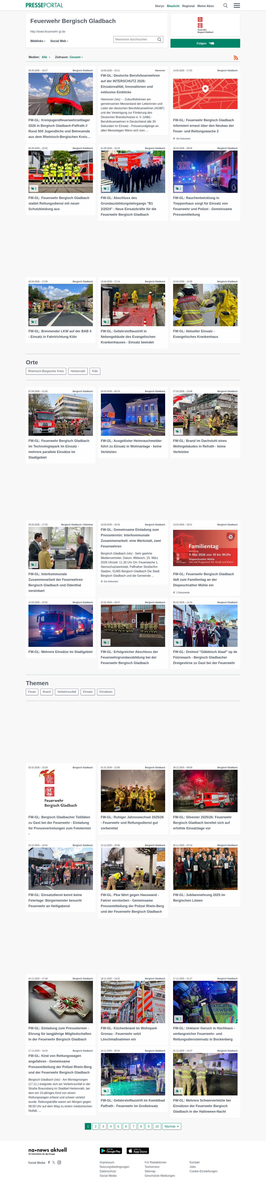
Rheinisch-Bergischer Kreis (46, 370)
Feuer (32, 690)
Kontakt (195, 1160)
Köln (95, 370)
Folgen (205, 43)
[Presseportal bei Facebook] (48, 1161)
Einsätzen (106, 690)
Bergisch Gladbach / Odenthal (77, 524)
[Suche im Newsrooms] (138, 39)
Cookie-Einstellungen (203, 1169)
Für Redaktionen (155, 1160)
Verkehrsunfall (67, 690)
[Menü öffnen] (236, 5)
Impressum (107, 1160)
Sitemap (150, 1169)
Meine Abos (205, 6)
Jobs (193, 1165)
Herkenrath (78, 370)
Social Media (108, 1174)
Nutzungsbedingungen (114, 1165)
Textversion (152, 1165)
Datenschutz (108, 1169)
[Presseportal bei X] (52, 1161)
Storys (159, 6)
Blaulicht (173, 6)
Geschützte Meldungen (160, 1174)
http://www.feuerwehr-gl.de (47, 31)
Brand (47, 690)
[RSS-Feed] (235, 57)
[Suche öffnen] (225, 5)
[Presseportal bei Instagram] (58, 1160)
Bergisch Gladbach (82, 70)
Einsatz (88, 690)
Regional (188, 6)
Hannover (160, 70)
